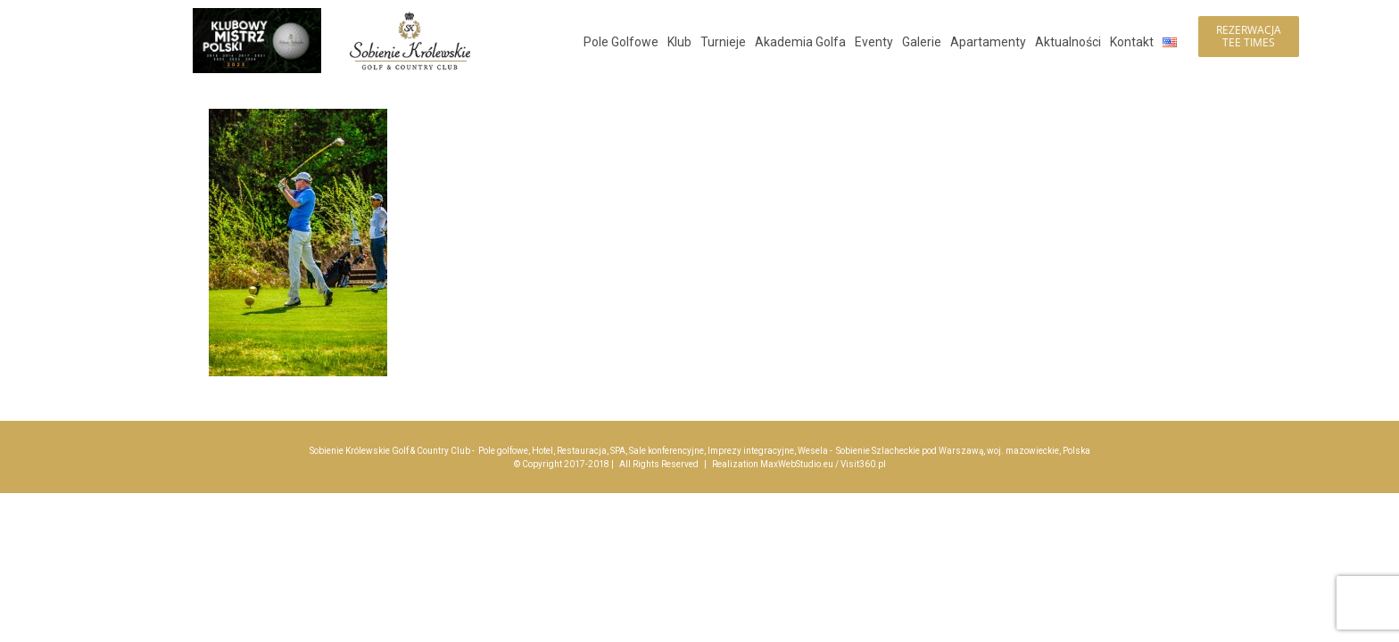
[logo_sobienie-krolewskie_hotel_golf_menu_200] (410, 15)
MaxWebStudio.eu (796, 464)
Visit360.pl (863, 464)
